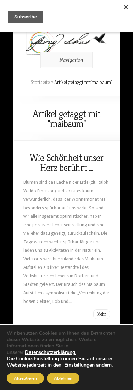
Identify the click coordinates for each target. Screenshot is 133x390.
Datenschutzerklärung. (50, 352)
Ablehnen (63, 378)
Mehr (101, 314)
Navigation (65, 60)
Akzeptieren (25, 378)
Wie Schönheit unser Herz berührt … (66, 163)
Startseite (40, 82)
